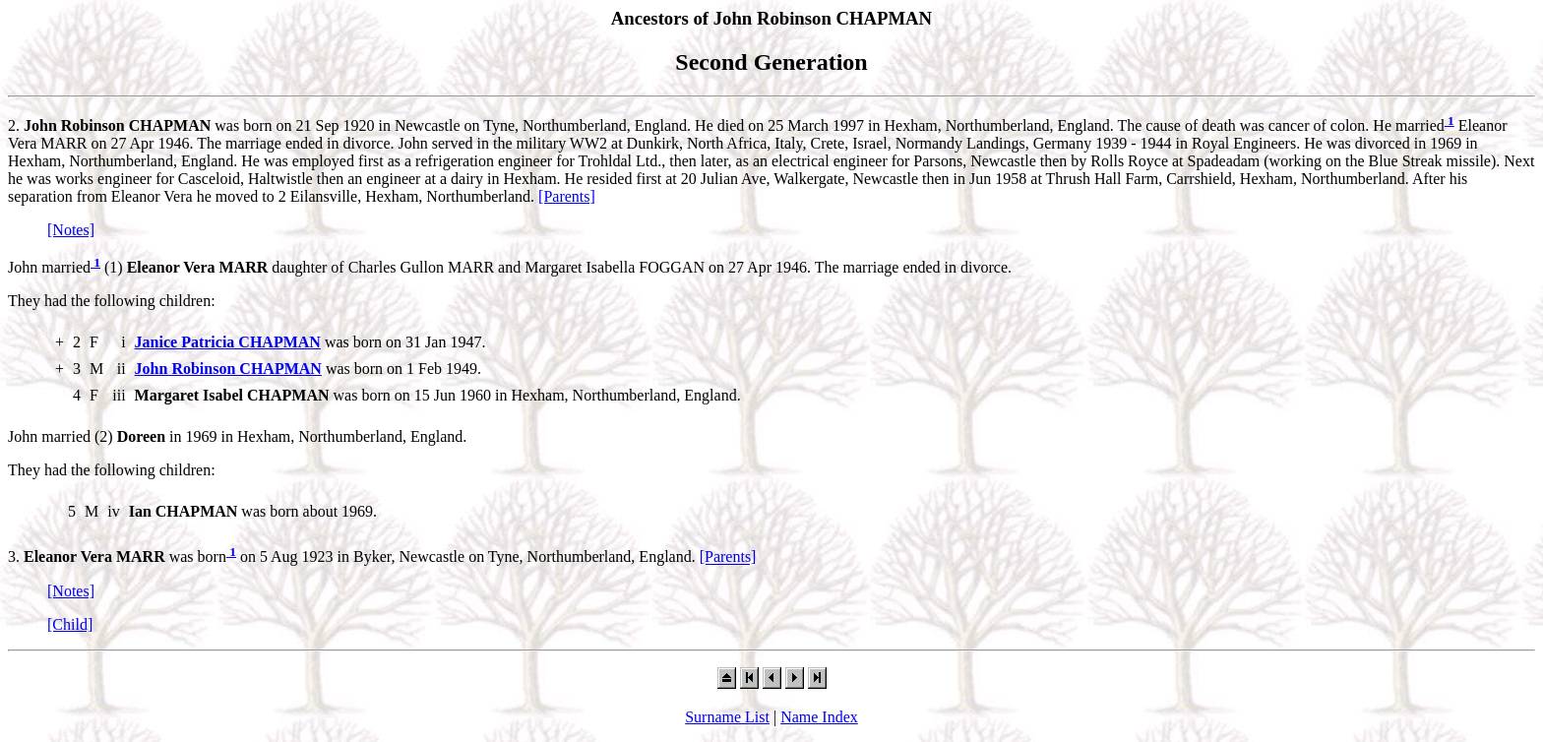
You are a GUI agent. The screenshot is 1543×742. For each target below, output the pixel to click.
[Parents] (566, 196)
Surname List (727, 717)
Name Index (819, 717)
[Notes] (70, 229)
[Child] (70, 624)
